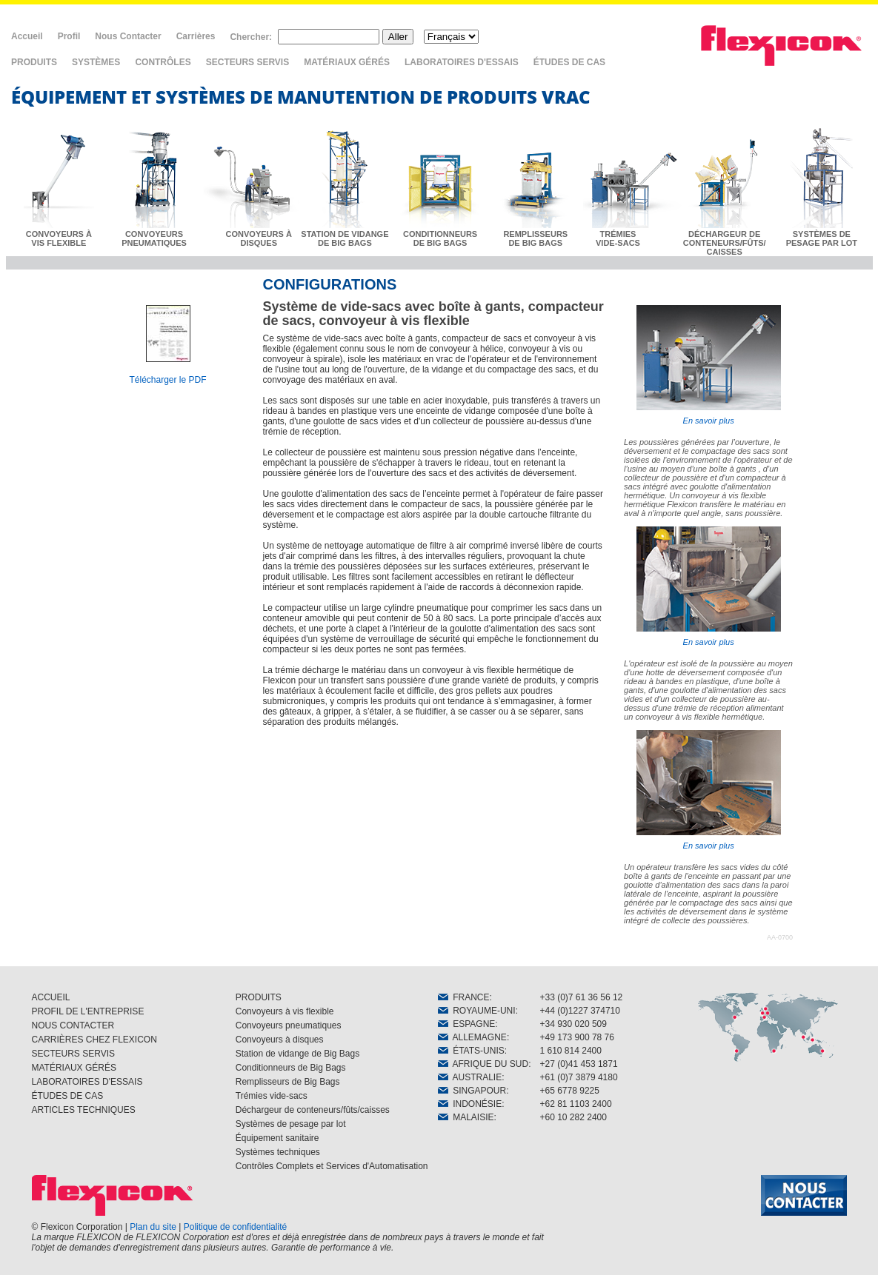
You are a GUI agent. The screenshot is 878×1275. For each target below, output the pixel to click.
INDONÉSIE (470, 1104)
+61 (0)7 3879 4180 (579, 1077)
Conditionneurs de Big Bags (291, 1067)
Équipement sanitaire (277, 1138)
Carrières (196, 36)
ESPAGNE (467, 1024)
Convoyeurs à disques (280, 1039)
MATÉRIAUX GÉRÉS (347, 62)
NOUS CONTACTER (73, 1025)
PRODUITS (34, 62)
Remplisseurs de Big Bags (288, 1082)
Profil (69, 36)
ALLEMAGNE (472, 1037)
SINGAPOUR (472, 1090)
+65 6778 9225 (569, 1090)
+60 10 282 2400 (573, 1117)
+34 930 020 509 (573, 1024)
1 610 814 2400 (571, 1050)
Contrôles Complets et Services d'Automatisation (332, 1166)
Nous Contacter (128, 36)
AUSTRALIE (470, 1077)
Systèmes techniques (278, 1152)
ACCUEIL (51, 997)
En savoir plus (708, 365)
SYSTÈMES (96, 62)
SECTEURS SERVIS (247, 62)
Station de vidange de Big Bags (297, 1053)
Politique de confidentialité (235, 1227)
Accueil (27, 36)
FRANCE (464, 997)
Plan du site (153, 1227)
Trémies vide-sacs (271, 1096)
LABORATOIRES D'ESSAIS (462, 62)
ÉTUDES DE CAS (569, 62)
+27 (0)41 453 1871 (579, 1064)
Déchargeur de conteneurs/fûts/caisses (313, 1110)
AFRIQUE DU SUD (483, 1064)
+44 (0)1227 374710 (580, 1010)
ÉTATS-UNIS (471, 1050)
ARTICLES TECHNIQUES (84, 1110)
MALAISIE (466, 1117)
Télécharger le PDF (167, 380)
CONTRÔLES (162, 62)
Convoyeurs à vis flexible (285, 1011)
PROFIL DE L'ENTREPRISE (88, 1011)
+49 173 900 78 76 (577, 1037)
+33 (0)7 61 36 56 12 (581, 997)
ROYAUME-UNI (477, 1010)
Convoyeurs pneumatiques (289, 1025)
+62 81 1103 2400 (576, 1104)
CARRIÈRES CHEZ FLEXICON (94, 1039)
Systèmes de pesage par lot (291, 1124)
